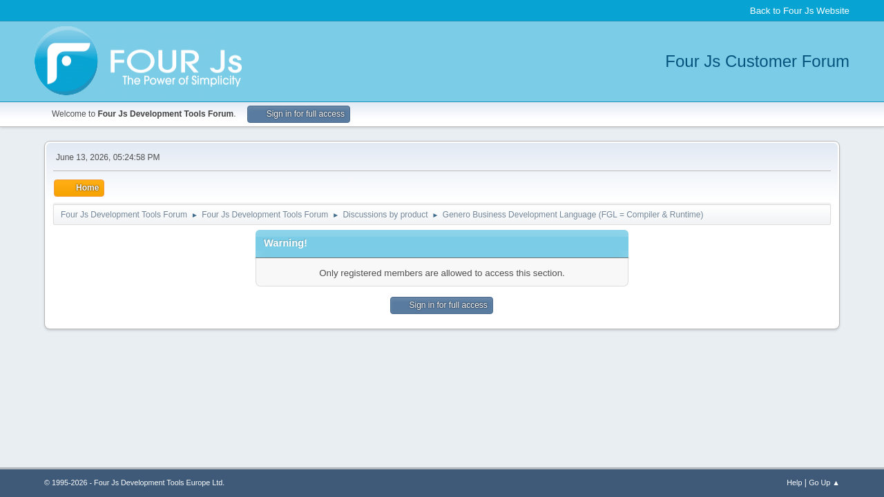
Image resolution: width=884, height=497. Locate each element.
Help (794, 482)
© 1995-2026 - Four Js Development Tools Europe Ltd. (134, 482)
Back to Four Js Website (799, 11)
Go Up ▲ (824, 482)
